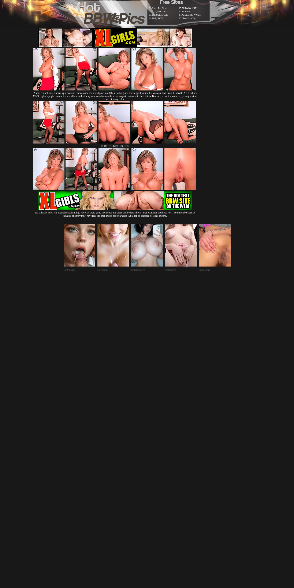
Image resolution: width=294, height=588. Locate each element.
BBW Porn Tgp (189, 18)
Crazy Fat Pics (158, 8)
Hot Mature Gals (160, 15)
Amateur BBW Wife (191, 15)
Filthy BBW (157, 18)
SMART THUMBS (154, 485)
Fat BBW (186, 11)
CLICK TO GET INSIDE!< (115, 146)
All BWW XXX (189, 8)
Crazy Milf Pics (159, 11)
